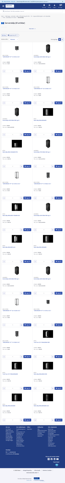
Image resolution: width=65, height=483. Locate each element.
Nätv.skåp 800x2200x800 (9, 405)
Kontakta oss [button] (9, 439)
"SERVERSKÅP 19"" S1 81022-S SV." (42, 183)
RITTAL (35, 118)
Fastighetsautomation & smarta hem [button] (53, 435)
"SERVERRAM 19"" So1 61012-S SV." (11, 183)
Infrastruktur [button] (51, 443)
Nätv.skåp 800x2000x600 (40, 120)
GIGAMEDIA (36, 55)
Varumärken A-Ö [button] (20, 432)
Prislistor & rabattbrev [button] (19, 436)
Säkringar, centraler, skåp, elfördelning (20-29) (17, 16)
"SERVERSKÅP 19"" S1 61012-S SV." (42, 310)
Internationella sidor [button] (32, 472)
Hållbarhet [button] (8, 433)
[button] (32, 35)
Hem (2, 16)
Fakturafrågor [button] (9, 437)
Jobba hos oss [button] (9, 430)
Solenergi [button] (50, 437)
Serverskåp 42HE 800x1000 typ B (11, 120)
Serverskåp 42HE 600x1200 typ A (42, 57)
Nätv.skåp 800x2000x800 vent (41, 405)
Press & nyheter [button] (10, 432)
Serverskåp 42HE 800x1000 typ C (11, 279)
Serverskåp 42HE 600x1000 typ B (42, 279)
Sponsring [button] (8, 434)
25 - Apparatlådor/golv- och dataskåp (40, 16)
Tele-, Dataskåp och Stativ (9, 17)
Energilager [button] (51, 433)
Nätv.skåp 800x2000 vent (9, 247)
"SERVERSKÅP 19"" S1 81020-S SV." (11, 342)
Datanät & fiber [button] (52, 430)
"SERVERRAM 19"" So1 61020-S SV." (43, 88)
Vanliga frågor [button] (9, 440)
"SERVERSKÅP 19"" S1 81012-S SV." (11, 57)
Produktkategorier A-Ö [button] (21, 429)
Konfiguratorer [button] (20, 433)
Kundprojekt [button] (9, 436)
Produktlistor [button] (19, 439)
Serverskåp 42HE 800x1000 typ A (42, 215)
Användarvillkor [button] (20, 446)
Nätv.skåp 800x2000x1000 (40, 374)
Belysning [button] (50, 429)
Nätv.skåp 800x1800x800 (40, 247)
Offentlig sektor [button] (52, 446)
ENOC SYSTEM (5, 55)
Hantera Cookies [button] (47, 470)
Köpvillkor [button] (29, 429)
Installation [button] (51, 444)
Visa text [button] (32, 29)
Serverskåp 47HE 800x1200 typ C (42, 152)
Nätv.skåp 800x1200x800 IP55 (10, 152)
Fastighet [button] (50, 440)
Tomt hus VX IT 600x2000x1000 (42, 342)
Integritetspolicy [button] (27, 470)
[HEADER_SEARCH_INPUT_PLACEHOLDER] (32, 11)
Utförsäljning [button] (19, 434)
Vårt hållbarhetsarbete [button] (42, 429)
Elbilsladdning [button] (51, 432)
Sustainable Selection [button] (40, 435)
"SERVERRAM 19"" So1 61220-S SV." (11, 310)
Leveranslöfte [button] (19, 441)
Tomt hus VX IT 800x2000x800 (10, 374)
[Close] (62, 1)
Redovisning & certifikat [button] (41, 432)
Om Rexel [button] (8, 429)
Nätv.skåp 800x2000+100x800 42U (11, 215)
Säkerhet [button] (50, 439)
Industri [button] (50, 441)
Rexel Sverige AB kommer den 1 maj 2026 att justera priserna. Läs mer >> (32, 1)
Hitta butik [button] (37, 470)
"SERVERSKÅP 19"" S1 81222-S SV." (11, 88)
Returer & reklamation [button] (19, 443)
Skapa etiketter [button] (20, 440)
